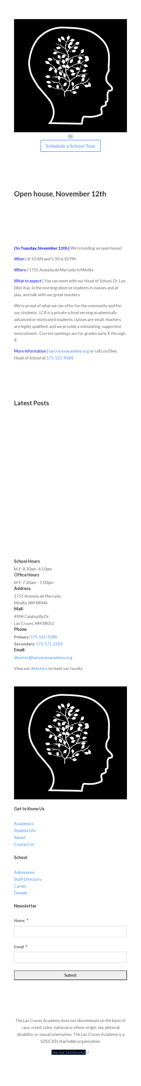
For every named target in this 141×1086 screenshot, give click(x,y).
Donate (20, 892)
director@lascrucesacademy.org (43, 657)
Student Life (25, 830)
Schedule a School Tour (71, 146)
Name (21, 920)
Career (20, 886)
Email (20, 946)
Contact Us (24, 844)
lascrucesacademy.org (69, 350)
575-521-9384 (59, 357)
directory (39, 668)
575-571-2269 (49, 643)
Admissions (24, 872)
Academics (24, 823)
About (19, 837)
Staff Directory (27, 879)
